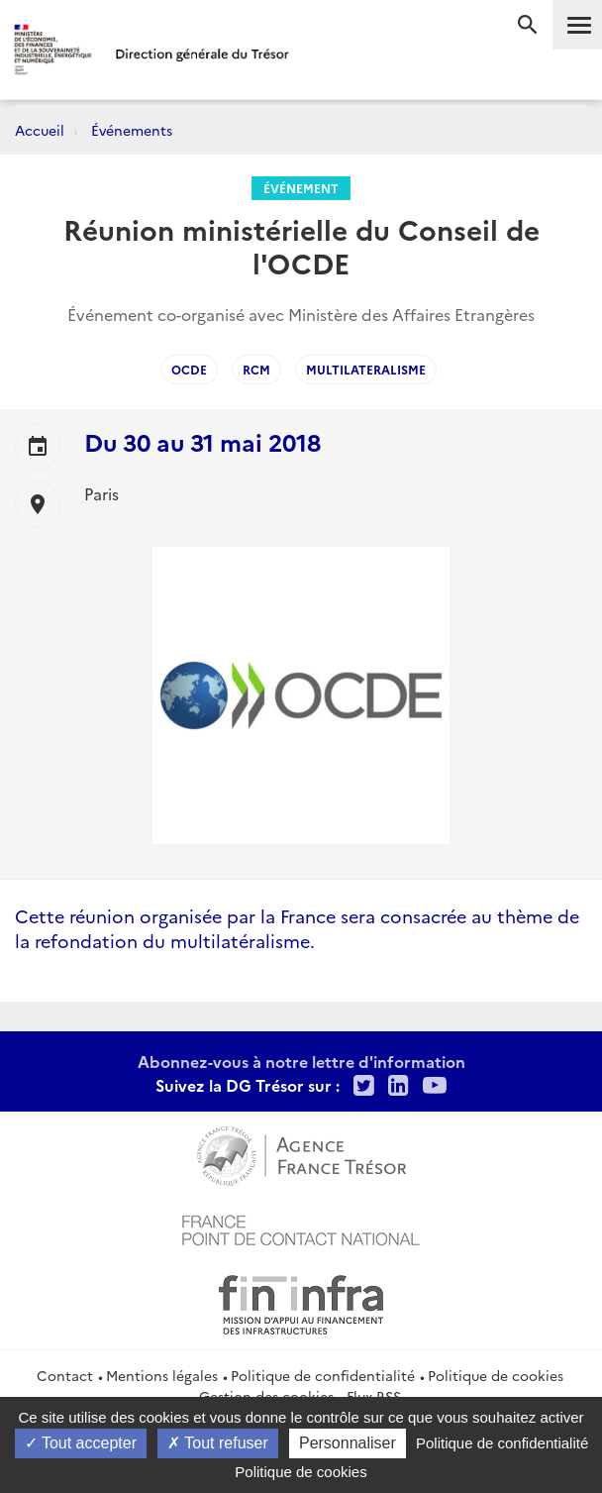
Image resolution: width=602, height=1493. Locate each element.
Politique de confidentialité (323, 1375)
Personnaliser (347, 1443)
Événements (131, 130)
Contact (65, 1375)
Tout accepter (81, 1443)
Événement (301, 187)
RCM (256, 369)
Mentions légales (162, 1375)
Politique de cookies (495, 1375)
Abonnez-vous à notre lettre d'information (301, 1061)
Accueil (39, 130)
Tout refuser (217, 1443)
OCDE (189, 369)
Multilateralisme (366, 369)
